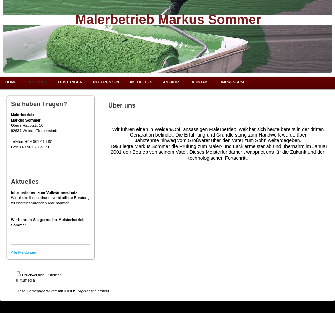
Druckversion (30, 275)
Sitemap (54, 275)
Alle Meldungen (24, 252)
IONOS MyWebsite (80, 291)
